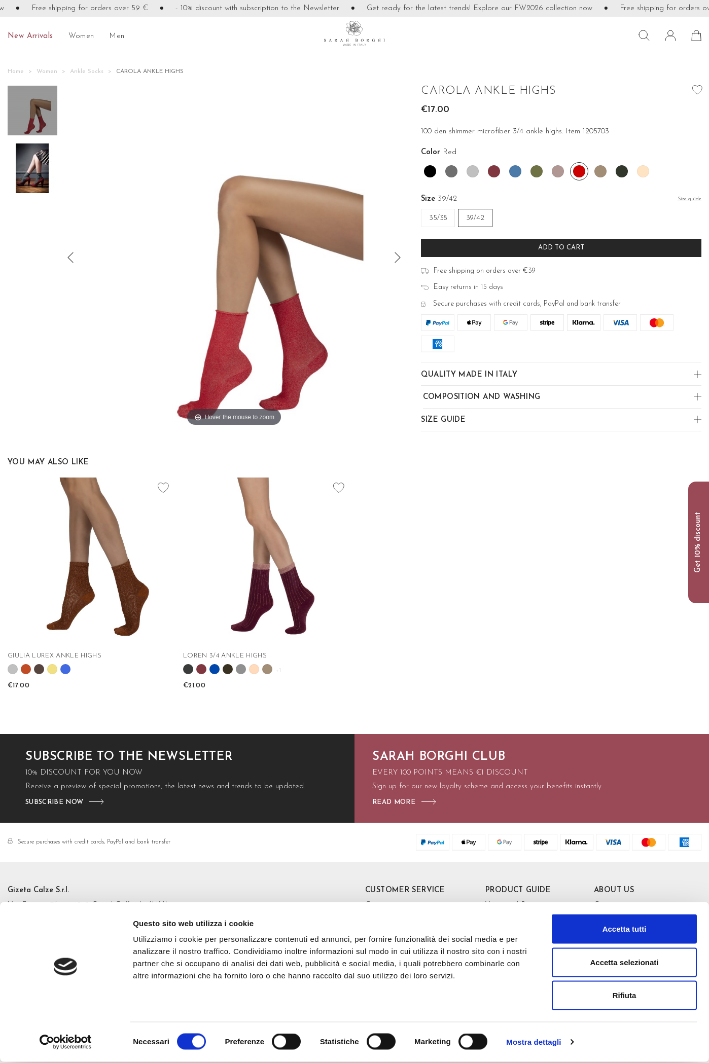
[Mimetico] (536, 171)
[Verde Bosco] (622, 171)
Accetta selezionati (624, 963)
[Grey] (241, 669)
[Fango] (228, 669)
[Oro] (52, 669)
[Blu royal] (65, 669)
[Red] (579, 171)
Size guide (443, 420)
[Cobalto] (214, 669)
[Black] (430, 171)
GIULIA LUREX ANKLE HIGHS (54, 655)
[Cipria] (643, 171)
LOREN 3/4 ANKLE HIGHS (225, 655)
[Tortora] (600, 171)
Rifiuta (624, 996)
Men (116, 36)
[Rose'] (254, 669)
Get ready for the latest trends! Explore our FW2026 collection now (493, 8)
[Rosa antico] (558, 171)
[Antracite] (188, 669)
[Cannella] (26, 669)
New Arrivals (30, 36)
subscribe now (54, 802)
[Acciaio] (451, 171)
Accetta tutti (624, 930)
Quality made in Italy (469, 375)
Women (81, 36)
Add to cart (561, 247)
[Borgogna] (494, 171)
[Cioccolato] (39, 669)
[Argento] (473, 171)
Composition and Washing (482, 397)
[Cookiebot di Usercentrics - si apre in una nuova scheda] (65, 1043)
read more (393, 802)
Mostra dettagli (533, 1043)
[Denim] (515, 171)
